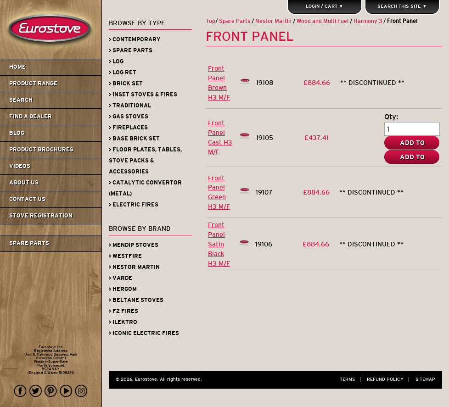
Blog (16, 133)
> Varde (120, 278)
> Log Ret (122, 72)
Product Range (33, 83)
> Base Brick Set (134, 138)
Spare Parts (29, 243)
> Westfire (125, 256)
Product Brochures (41, 149)
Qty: (391, 116)
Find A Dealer (30, 116)
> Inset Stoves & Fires (143, 94)
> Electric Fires (133, 204)
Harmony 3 (368, 21)
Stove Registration (41, 215)
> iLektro (123, 322)
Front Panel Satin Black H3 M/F (219, 244)
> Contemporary (135, 39)
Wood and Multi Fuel (322, 21)
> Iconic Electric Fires (144, 333)
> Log (116, 61)
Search (21, 100)
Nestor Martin (273, 21)
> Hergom (123, 289)
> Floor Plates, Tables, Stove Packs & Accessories (145, 160)
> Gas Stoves (128, 116)
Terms (352, 379)
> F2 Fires (123, 311)
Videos (19, 166)
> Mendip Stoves (133, 245)
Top (210, 21)
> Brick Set (126, 83)
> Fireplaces (128, 127)
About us (24, 182)
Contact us (27, 199)
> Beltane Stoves (136, 300)
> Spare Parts (130, 50)
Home (17, 67)
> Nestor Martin (134, 267)
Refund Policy (390, 379)
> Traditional (130, 105)
